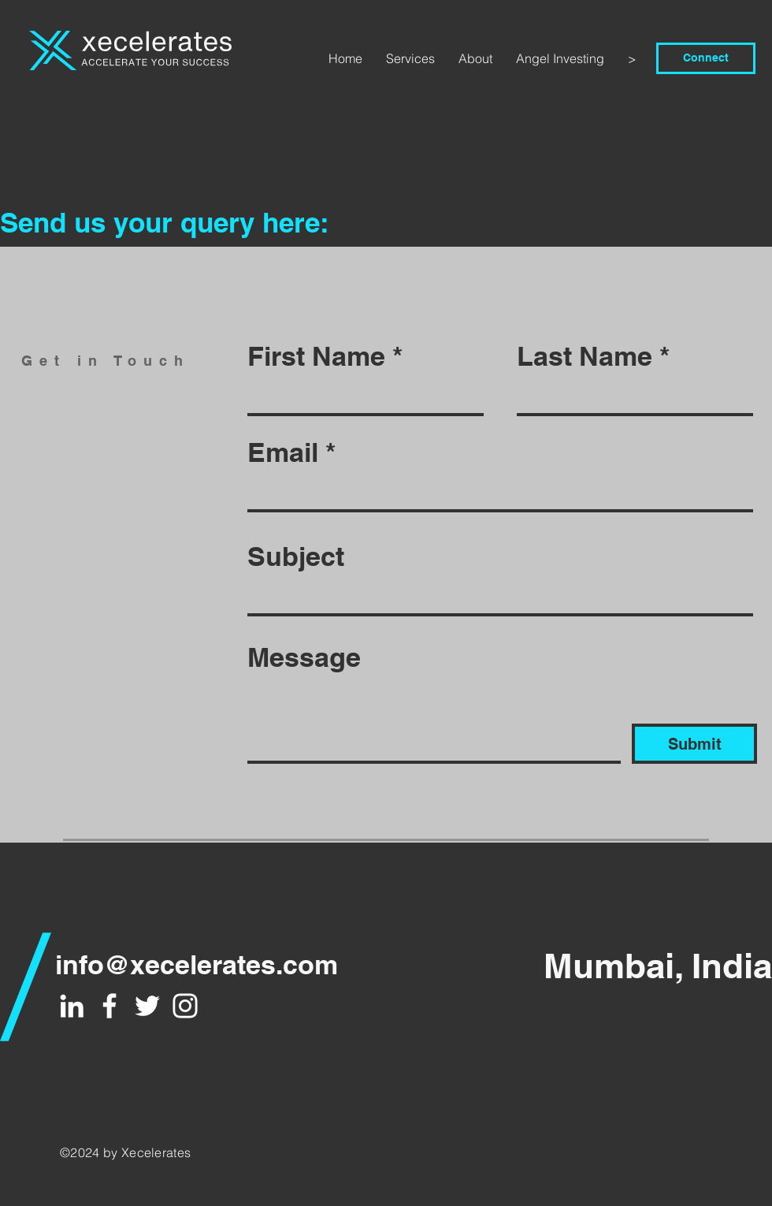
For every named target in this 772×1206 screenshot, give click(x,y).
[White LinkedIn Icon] (71, 1005)
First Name (316, 356)
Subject (295, 556)
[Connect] (705, 58)
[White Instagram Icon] (185, 1005)
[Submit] (694, 744)
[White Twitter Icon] (147, 1005)
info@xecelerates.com (196, 964)
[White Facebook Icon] (109, 1005)
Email (282, 452)
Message (304, 657)
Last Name (584, 356)
